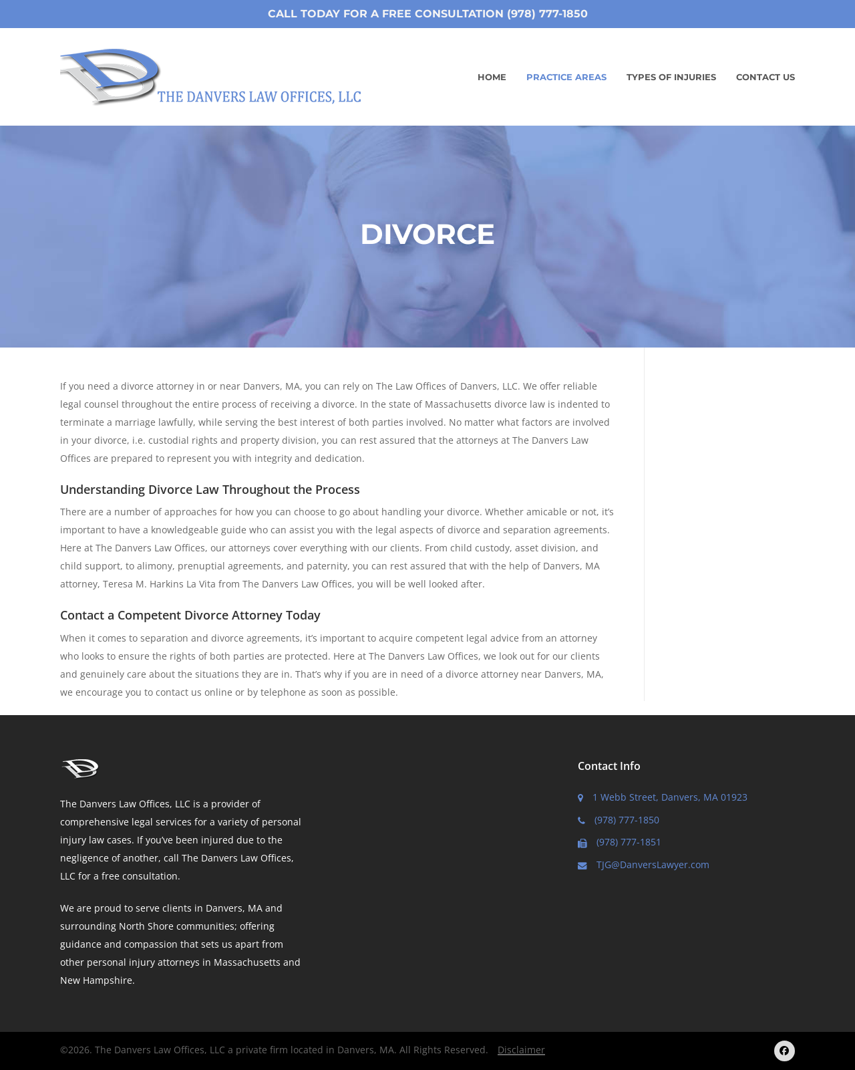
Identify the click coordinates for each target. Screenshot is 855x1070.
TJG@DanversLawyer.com (643, 864)
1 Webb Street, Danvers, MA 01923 (662, 797)
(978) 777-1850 (618, 819)
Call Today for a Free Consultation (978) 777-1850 (428, 13)
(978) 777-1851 (619, 841)
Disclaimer (521, 1049)
